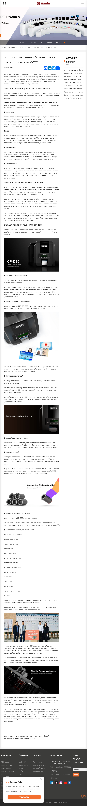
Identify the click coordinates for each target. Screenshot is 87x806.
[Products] (4, 3)
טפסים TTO (5, 777)
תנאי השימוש (52, 803)
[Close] (41, 779)
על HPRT (23, 42)
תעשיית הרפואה (38, 771)
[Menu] (82, 3)
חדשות (58, 42)
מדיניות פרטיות (63, 803)
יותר (67, 65)
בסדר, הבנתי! (24, 798)
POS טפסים (5, 762)
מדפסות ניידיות (6, 768)
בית (49, 47)
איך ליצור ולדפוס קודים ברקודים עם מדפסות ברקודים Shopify (26, 736)
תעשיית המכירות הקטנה (40, 765)
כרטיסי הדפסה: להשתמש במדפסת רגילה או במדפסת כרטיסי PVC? (29, 47)
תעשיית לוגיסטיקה (39, 768)
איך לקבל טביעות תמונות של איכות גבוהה (17, 738)
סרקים (3, 774)
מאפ (46, 803)
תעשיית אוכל (37, 762)
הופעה (49, 42)
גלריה (41, 42)
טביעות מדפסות (6, 765)
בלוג (65, 42)
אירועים (33, 42)
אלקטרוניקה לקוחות (8, 771)
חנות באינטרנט (24, 765)
